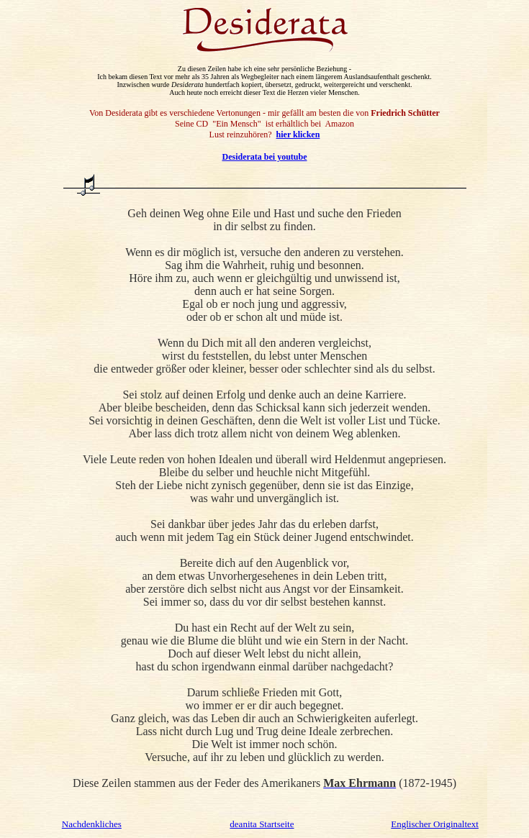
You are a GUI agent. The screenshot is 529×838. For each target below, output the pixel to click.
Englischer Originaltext (435, 824)
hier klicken (298, 134)
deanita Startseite (262, 824)
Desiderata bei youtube (264, 157)
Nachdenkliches (92, 824)
